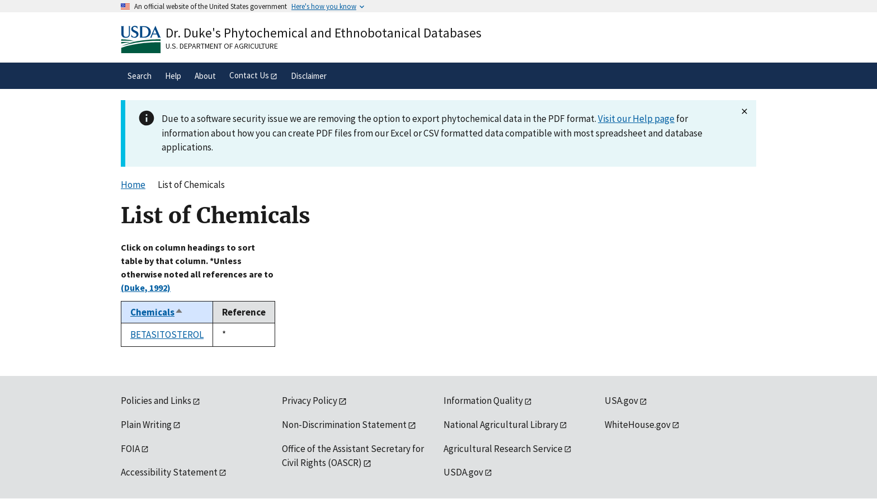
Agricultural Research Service (503, 448)
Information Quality (483, 400)
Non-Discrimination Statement (344, 424)
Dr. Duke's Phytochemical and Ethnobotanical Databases (324, 33)
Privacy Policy (309, 400)
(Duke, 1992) (146, 287)
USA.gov (621, 400)
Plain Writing (146, 424)
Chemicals (156, 312)
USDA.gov (463, 472)
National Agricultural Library (501, 424)
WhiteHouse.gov (638, 424)
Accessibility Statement (169, 472)
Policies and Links (156, 400)
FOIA (130, 448)
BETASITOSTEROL (167, 334)
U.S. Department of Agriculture (222, 46)
